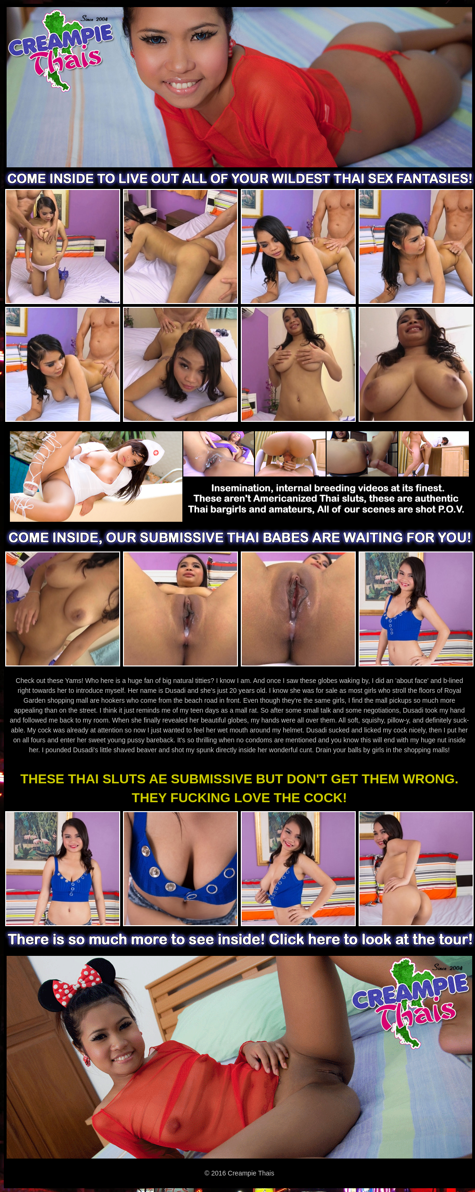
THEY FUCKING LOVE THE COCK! (239, 797)
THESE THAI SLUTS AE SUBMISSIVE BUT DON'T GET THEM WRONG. (239, 779)
